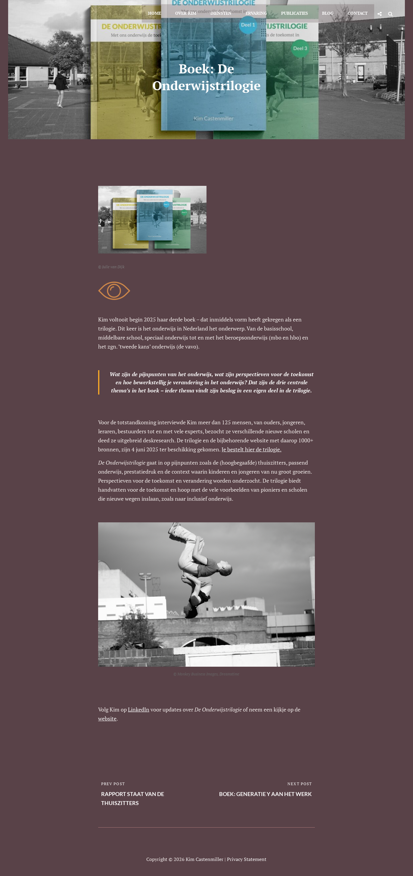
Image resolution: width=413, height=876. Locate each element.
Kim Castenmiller (204, 859)
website (107, 718)
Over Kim (190, 12)
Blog (329, 12)
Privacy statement (246, 859)
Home (160, 12)
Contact (358, 12)
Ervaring (259, 12)
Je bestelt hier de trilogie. (251, 449)
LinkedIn (138, 709)
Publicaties (297, 12)
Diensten (225, 12)
